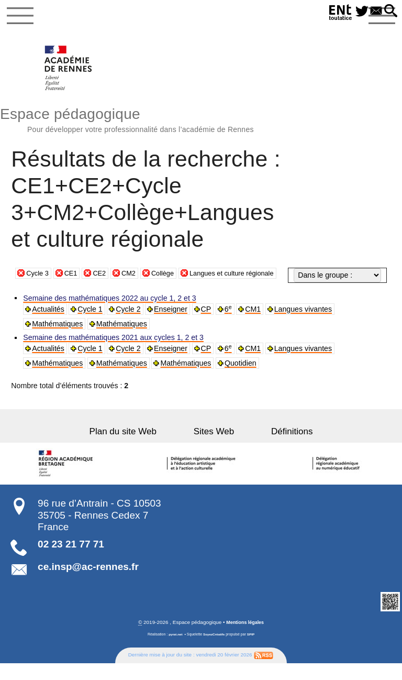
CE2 (104, 293)
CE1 (74, 293)
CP (208, 325)
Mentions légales (245, 639)
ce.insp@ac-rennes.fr (88, 582)
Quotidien (242, 379)
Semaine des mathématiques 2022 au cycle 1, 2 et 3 (110, 314)
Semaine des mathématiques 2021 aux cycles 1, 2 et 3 (114, 353)
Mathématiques (58, 339)
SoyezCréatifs (214, 651)
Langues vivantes (305, 325)
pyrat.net (173, 651)
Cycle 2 (129, 325)
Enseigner (172, 325)
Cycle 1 (91, 325)
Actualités (49, 325)
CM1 (255, 325)
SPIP (253, 651)
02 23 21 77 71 (71, 560)
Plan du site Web (139, 447)
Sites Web (214, 447)
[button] (389, 11)
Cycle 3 (38, 293)
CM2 (135, 293)
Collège (171, 293)
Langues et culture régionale (246, 293)
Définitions (275, 447)
